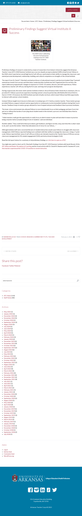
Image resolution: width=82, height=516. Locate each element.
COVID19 (23, 237)
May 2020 (7, 402)
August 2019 (8, 417)
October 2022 (8, 360)
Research (30, 237)
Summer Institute (41, 237)
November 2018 (9, 428)
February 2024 (9, 337)
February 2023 (9, 356)
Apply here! (73, 10)
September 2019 (9, 415)
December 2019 (9, 409)
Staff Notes (8, 298)
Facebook (5, 266)
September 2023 (9, 348)
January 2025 (8, 314)
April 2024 (7, 333)
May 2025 (7, 312)
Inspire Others (10, 251)
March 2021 (8, 388)
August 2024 (8, 324)
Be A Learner (72, 251)
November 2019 (9, 411)
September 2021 (9, 379)
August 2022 (8, 364)
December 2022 (9, 358)
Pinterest (17, 266)
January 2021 (8, 392)
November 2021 (9, 377)
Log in (6, 450)
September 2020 (9, 398)
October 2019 (8, 413)
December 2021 (9, 375)
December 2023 (9, 341)
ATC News (38, 21)
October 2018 (8, 430)
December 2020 (9, 394)
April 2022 (7, 369)
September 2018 (9, 432)
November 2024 (9, 318)
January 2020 (8, 407)
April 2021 (7, 386)
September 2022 (9, 362)
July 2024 (7, 326)
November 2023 (9, 343)
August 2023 (8, 350)
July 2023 (7, 352)
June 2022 (7, 367)
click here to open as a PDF (57, 140)
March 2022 (8, 371)
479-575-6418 (10, 3)
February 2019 (9, 421)
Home (32, 21)
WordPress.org (9, 456)
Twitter (11, 266)
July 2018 (7, 434)
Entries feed (8, 452)
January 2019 (8, 424)
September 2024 (9, 322)
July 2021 (7, 381)
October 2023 (8, 345)
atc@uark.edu (25, 3)
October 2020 (8, 396)
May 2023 (7, 354)
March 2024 (8, 335)
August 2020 (8, 400)
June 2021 (7, 383)
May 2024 (7, 331)
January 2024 (8, 339)
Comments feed (9, 454)
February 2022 (9, 373)
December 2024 (9, 316)
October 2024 (8, 320)
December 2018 (9, 426)
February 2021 (9, 390)
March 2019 (8, 419)
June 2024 (7, 329)
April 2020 (7, 405)
